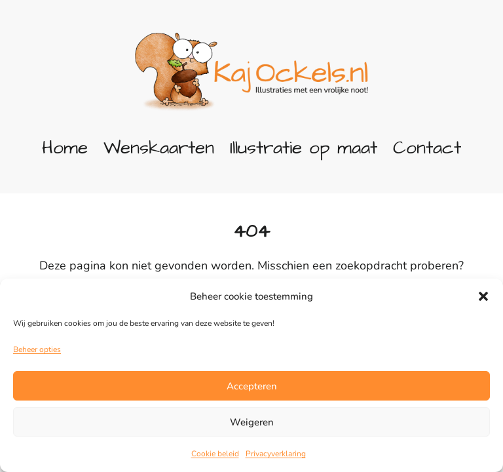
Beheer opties (37, 349)
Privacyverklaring (276, 453)
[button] (483, 296)
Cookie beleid (215, 453)
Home (65, 148)
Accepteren (252, 386)
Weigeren (252, 422)
